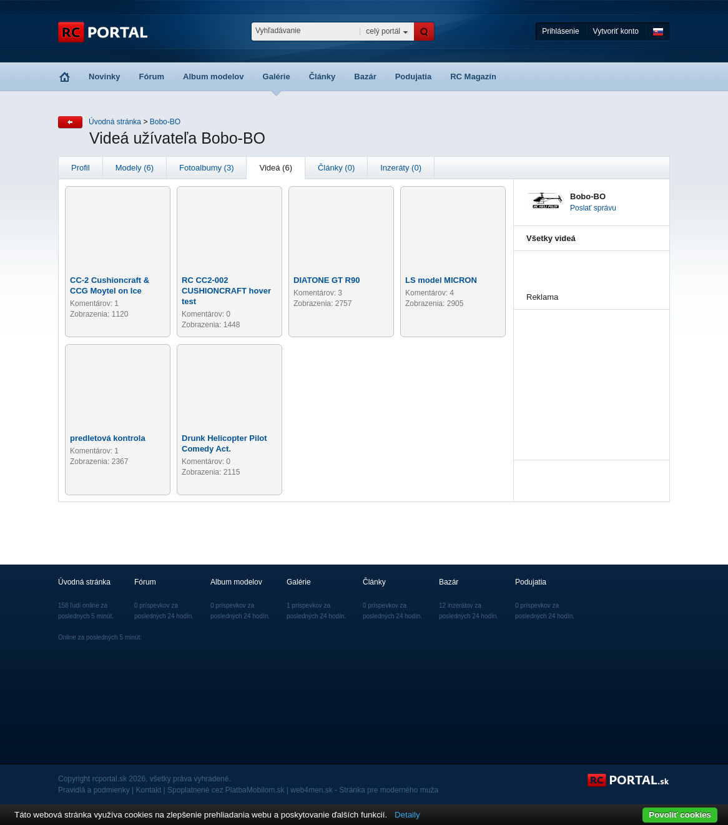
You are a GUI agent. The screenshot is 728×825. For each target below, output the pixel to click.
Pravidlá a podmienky (94, 790)
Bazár (365, 76)
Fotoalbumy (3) (206, 167)
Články (322, 76)
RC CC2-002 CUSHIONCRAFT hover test (226, 290)
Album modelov (213, 76)
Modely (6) (135, 167)
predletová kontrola (107, 438)
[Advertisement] (588, 372)
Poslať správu (593, 208)
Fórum (151, 76)
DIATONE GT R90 (326, 280)
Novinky (105, 76)
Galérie (276, 76)
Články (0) (336, 167)
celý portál (383, 31)
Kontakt (149, 790)
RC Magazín (473, 76)
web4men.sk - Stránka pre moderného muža (364, 790)
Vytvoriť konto (616, 31)
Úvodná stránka (115, 121)
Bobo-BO (165, 121)
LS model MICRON (441, 280)
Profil (80, 167)
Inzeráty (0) (400, 167)
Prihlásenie (560, 31)
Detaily (407, 814)
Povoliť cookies (680, 814)
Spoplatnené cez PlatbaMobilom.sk (225, 790)
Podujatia (413, 76)
